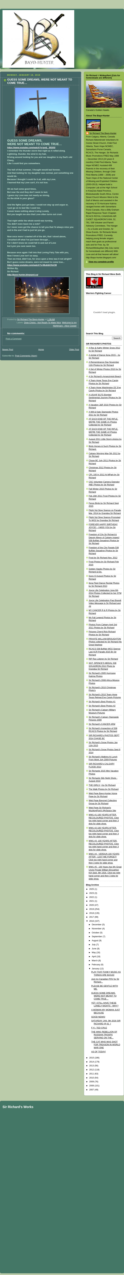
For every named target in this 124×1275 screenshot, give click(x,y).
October (96, 932)
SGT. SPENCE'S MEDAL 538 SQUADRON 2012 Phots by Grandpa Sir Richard (102, 666)
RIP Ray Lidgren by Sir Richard (103, 659)
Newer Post (7, 349)
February (96, 964)
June (94, 948)
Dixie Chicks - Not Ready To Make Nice (42, 322)
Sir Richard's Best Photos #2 (102, 706)
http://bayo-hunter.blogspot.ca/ (22, 275)
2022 (92, 897)
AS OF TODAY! (98, 1052)
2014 (92, 1062)
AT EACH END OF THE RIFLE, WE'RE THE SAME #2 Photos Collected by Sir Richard (103, 432)
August (95, 940)
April (94, 956)
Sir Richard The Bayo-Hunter (102, 133)
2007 (92, 1090)
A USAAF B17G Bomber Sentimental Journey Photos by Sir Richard (105, 398)
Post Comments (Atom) (26, 356)
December (97, 924)
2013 (92, 1065)
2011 (92, 1074)
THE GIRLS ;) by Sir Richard (102, 785)
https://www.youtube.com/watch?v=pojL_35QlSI (31, 147)
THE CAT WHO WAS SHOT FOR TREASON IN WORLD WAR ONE (105, 1045)
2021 (92, 901)
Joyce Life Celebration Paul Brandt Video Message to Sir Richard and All (105, 603)
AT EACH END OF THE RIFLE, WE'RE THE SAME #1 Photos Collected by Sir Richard (103, 422)
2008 (92, 1085)
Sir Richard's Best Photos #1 (102, 701)
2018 (92, 913)
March (95, 960)
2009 (92, 1081)
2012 (92, 1070)
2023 (92, 893)
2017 (92, 917)
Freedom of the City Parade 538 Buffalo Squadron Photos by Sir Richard (104, 550)
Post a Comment (13, 339)
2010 (92, 1078)
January (96, 968)
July (94, 944)
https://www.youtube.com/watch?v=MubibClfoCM (32, 265)
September (97, 936)
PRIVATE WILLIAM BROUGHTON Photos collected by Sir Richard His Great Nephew (105, 642)
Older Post (74, 349)
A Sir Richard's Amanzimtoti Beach (105, 376)
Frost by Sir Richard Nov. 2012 (103, 558)
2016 (92, 921)
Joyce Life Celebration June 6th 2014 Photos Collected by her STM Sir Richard (105, 593)
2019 (92, 909)
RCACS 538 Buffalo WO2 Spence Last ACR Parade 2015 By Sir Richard (104, 652)
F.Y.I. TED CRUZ (99, 1028)
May (94, 952)
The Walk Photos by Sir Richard (103, 789)
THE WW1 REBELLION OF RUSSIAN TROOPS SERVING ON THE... (104, 1035)
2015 (92, 1058)
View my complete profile (101, 262)
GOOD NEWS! (98, 1017)
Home (41, 349)
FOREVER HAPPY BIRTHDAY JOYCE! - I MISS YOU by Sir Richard (103, 527)
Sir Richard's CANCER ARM (102, 724)
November (97, 928)
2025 (92, 889)
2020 (92, 905)
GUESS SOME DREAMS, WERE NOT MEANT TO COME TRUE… (104, 996)
